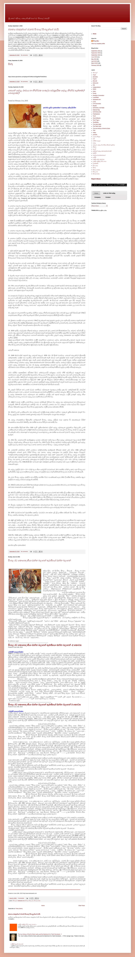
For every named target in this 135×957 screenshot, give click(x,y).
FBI (94, 85)
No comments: (24, 55)
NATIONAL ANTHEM (98, 108)
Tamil (94, 116)
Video (94, 132)
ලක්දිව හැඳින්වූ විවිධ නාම (99, 161)
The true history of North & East (101, 128)
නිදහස (94, 147)
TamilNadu (96, 122)
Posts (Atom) (18, 908)
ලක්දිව (94, 157)
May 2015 (94, 59)
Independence (97, 87)
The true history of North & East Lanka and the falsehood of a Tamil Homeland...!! (40, 934)
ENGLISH (95, 83)
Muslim (95, 105)
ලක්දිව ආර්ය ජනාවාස (98, 159)
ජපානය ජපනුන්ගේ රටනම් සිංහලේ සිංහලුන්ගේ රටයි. (33, 29)
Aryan (94, 75)
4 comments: (21, 898)
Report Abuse (96, 179)
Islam (94, 91)
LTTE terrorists (97, 103)
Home (43, 905)
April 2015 (94, 61)
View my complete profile (98, 43)
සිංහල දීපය (96, 41)
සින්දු (10, 64)
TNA (94, 130)
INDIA (94, 89)
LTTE (94, 101)
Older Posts (81, 905)
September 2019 (95, 53)
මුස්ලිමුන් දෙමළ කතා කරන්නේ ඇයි (102, 151)
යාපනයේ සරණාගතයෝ (99, 155)
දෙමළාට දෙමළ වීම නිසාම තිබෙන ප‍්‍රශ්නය (104, 145)
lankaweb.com (21, 900)
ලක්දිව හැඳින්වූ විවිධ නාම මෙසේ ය (27, 924)
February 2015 (95, 65)
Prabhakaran (96, 114)
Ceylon (95, 79)
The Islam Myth (97, 124)
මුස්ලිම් (95, 153)
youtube (95, 134)
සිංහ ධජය (95, 165)
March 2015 (94, 63)
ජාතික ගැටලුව (96, 141)
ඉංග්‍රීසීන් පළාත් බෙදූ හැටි (17, 944)
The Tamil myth (97, 126)
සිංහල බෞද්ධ (96, 169)
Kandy (94, 93)
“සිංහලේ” (15, 900)
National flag (96, 110)
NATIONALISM (97, 112)
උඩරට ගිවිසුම (96, 136)
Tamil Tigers (96, 120)
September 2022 (95, 51)
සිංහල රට (31, 900)
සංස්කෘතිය (95, 163)
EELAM (95, 81)
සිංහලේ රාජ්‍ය (37, 900)
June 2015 (94, 57)
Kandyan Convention (98, 95)
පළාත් (94, 149)
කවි (94, 138)
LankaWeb (96, 97)
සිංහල (26, 900)
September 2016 (95, 55)
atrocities (95, 77)
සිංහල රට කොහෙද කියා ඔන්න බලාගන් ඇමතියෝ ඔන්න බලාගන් (39, 560)
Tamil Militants (96, 118)
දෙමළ (94, 143)
